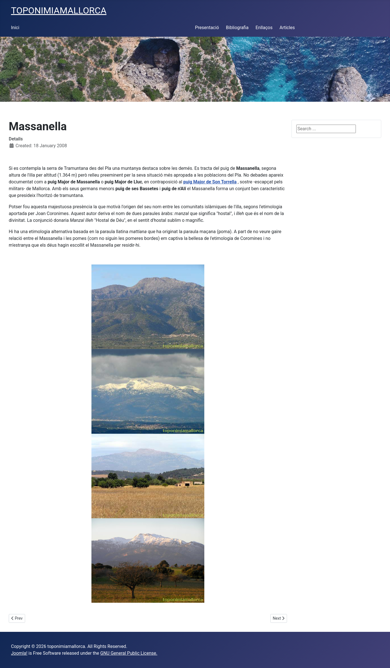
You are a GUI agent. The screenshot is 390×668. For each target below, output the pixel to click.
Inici (15, 27)
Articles (287, 27)
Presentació (207, 27)
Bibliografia (237, 27)
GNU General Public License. (128, 653)
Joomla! (19, 653)
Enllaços (263, 27)
